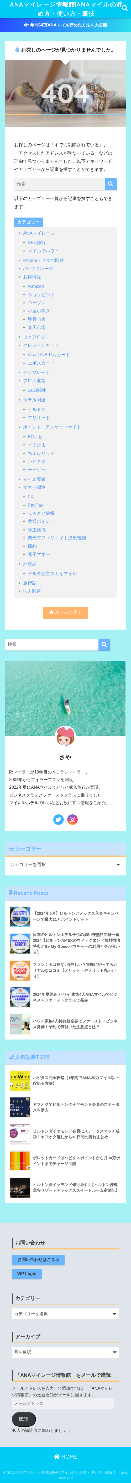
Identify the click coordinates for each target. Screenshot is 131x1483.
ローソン (37, 302)
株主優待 (37, 529)
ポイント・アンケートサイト (52, 427)
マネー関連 (34, 487)
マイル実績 (34, 479)
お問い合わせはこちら (38, 1259)
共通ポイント (41, 521)
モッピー (37, 469)
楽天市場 (37, 327)
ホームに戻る (65, 612)
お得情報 (32, 276)
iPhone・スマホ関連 (43, 260)
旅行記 (29, 583)
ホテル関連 (34, 399)
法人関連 (32, 591)
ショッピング (41, 294)
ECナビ (35, 436)
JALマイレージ (38, 268)
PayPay (35, 505)
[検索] (111, 184)
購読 (24, 1419)
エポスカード (41, 363)
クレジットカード (41, 345)
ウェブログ (34, 336)
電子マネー (39, 554)
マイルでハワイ (43, 250)
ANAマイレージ (39, 233)
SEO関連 (37, 390)
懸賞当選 (37, 319)
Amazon (36, 286)
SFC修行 (37, 242)
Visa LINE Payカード (49, 354)
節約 (32, 546)
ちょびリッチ (41, 453)
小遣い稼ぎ (39, 310)
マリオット (39, 417)
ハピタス (37, 461)
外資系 (29, 563)
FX (31, 496)
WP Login (26, 1273)
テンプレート (36, 372)
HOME (65, 1456)
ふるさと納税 (41, 513)
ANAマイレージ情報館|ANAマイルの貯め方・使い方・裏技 (66, 9)
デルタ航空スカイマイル (52, 573)
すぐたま (37, 444)
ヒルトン (37, 409)
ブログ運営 (34, 380)
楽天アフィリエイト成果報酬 (57, 537)
